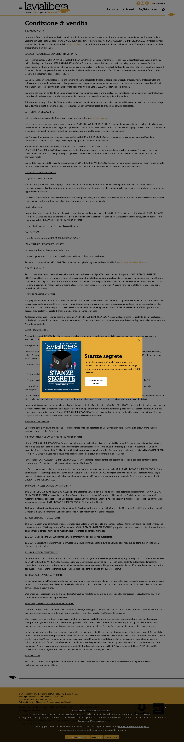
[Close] (140, 340)
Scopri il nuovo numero (96, 382)
